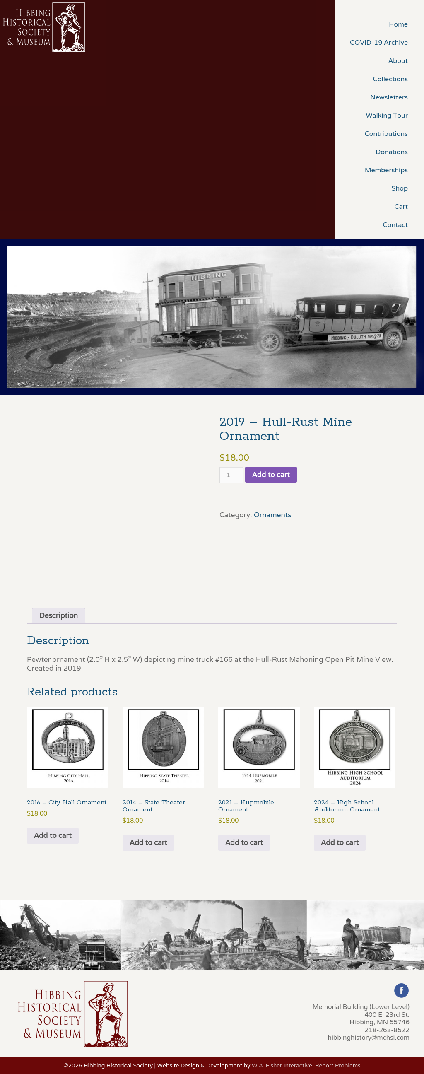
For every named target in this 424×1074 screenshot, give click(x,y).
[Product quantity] (231, 475)
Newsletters (389, 97)
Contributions (386, 133)
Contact (395, 224)
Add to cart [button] (53, 835)
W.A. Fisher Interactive (282, 1065)
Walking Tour (387, 115)
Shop (400, 188)
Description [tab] (58, 615)
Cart (401, 206)
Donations (392, 151)
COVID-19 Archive (379, 42)
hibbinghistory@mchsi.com (369, 1037)
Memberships (386, 170)
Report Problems (338, 1065)
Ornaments (273, 514)
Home (398, 24)
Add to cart (271, 474)
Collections (390, 79)
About (398, 60)
